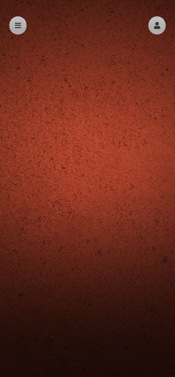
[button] (157, 25)
